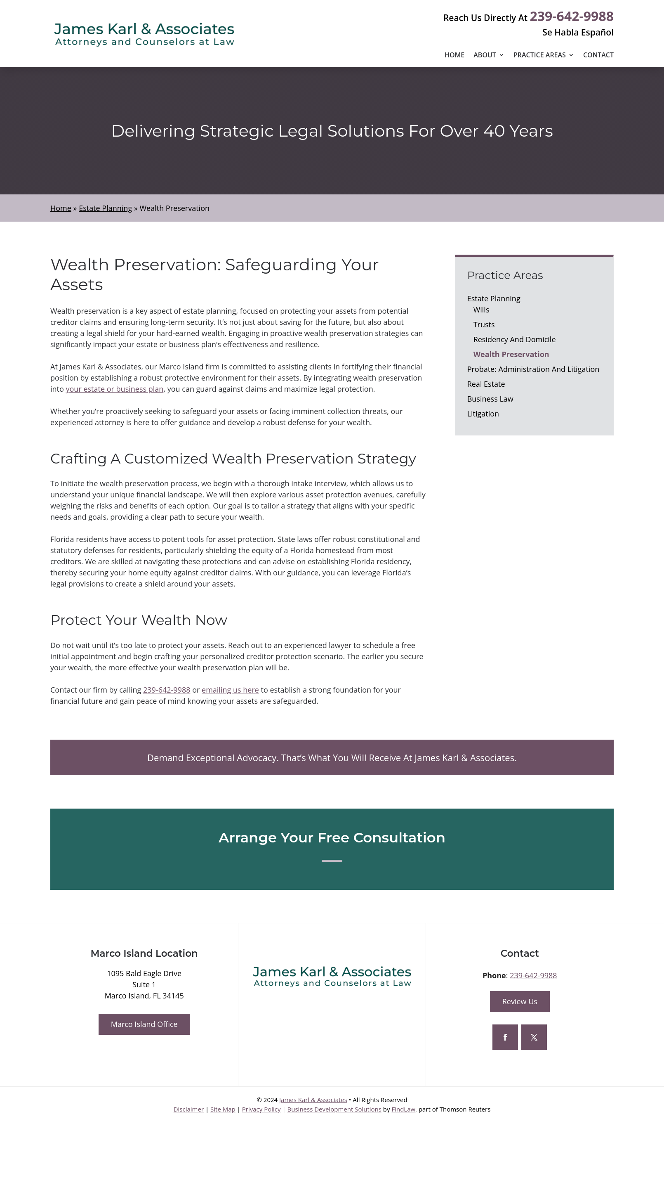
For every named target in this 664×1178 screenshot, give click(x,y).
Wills (481, 310)
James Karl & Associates (313, 1099)
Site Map (222, 1109)
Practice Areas (539, 55)
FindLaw (403, 1109)
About (484, 55)
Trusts (484, 324)
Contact (598, 55)
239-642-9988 (572, 16)
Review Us (519, 1001)
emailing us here (230, 690)
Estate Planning (493, 298)
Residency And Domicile (514, 339)
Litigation (483, 414)
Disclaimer (189, 1109)
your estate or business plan (115, 389)
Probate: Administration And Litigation (533, 369)
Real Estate (486, 384)
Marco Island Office (144, 1024)
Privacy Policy (261, 1109)
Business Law (490, 399)
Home (454, 55)
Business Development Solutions (334, 1109)
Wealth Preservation (511, 354)
